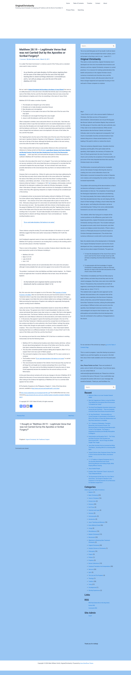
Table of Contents (77, 3)
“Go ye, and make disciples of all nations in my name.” (41, 224)
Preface (91, 562)
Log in (90, 620)
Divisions (91, 508)
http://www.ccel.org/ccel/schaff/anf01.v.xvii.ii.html (47, 390)
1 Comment (22, 59)
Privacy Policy (70, 10)
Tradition (91, 586)
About (102, 3)
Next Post (71, 418)
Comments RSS (93, 612)
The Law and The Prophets (96, 580)
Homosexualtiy (93, 520)
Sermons (91, 574)
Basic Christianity (94, 499)
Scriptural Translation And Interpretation (100, 571)
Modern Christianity (94, 538)
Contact (95, 3)
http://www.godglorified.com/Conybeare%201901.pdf (37, 395)
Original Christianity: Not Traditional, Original (39, 441)
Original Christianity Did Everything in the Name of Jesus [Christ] (47, 89)
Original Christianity (94, 550)
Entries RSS (92, 610)
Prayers (91, 559)
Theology (91, 583)
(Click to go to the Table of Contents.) (96, 494)
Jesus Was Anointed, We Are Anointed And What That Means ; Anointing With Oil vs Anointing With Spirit (101, 452)
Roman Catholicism (94, 568)
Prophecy (91, 565)
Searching (80, 10)
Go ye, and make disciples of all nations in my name (51, 360)
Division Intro (92, 505)
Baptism (91, 496)
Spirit (90, 577)
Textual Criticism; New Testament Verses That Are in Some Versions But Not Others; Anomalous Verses (101, 459)
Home (67, 3)
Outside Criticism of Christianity (98, 553)
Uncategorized (93, 592)
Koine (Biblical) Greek (95, 529)
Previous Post (20, 418)
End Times (92, 511)
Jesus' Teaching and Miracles (97, 526)
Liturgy (91, 532)
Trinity (90, 589)
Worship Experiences (95, 595)
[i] (55, 141)
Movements (92, 541)
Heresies (91, 517)
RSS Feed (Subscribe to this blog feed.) (100, 607)
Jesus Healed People (95, 473)
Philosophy (92, 556)
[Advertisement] (65, 26)
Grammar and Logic (94, 514)
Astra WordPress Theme (86, 667)
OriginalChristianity (24, 5)
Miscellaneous (93, 535)
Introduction (92, 523)
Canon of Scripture (94, 502)
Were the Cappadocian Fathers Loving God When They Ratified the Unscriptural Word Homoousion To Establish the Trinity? (101, 403)
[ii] (49, 185)
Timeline (87, 3)
